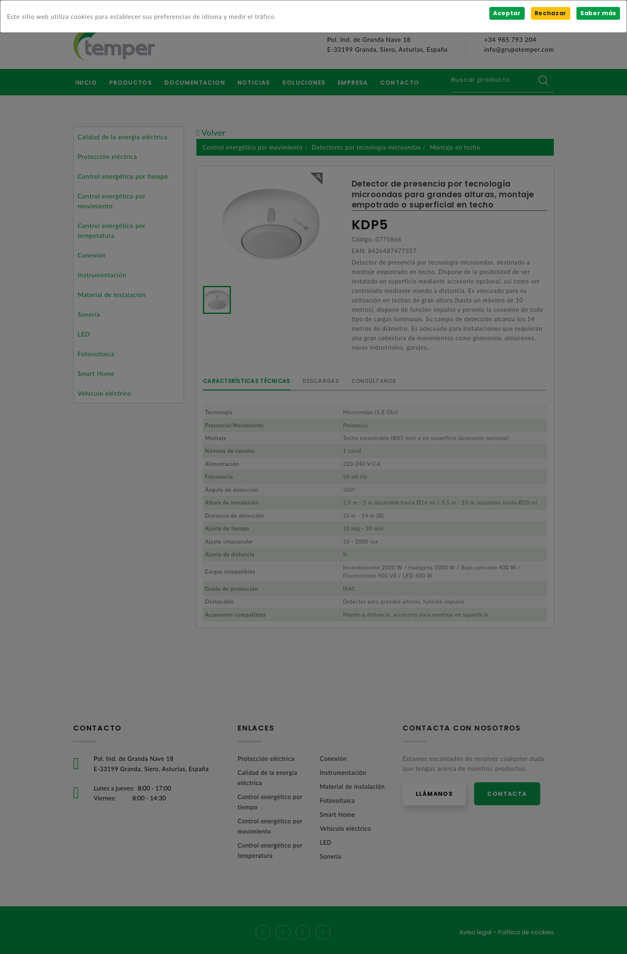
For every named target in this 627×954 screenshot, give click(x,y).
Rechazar (550, 13)
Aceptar (506, 13)
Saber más (598, 13)
